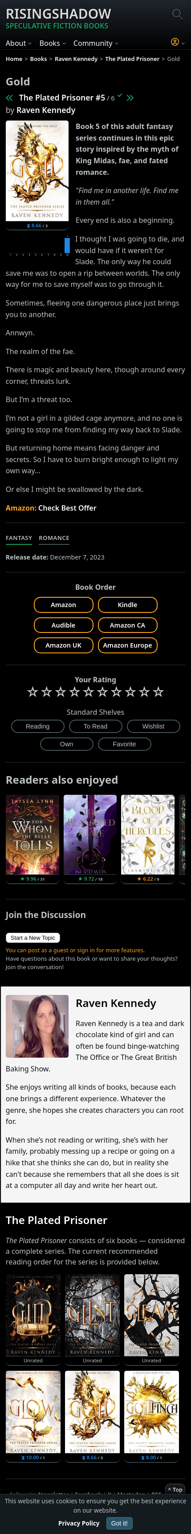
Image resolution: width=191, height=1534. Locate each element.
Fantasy (19, 538)
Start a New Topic (33, 937)
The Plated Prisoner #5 (62, 97)
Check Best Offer (67, 508)
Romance (54, 538)
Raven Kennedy (45, 110)
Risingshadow (58, 17)
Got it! (119, 1523)
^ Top (175, 1490)
